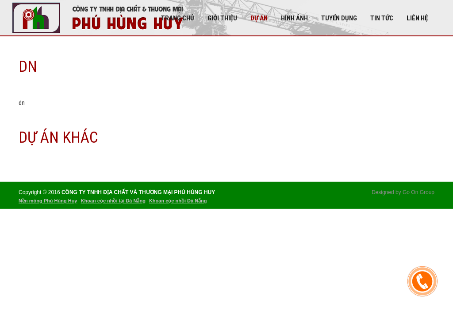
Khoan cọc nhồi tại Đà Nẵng (113, 200)
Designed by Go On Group (403, 192)
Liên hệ (417, 18)
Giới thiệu (222, 18)
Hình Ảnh (294, 18)
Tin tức (381, 18)
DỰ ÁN (259, 18)
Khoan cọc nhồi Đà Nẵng (178, 200)
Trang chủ (177, 18)
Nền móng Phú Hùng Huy (48, 200)
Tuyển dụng (339, 18)
